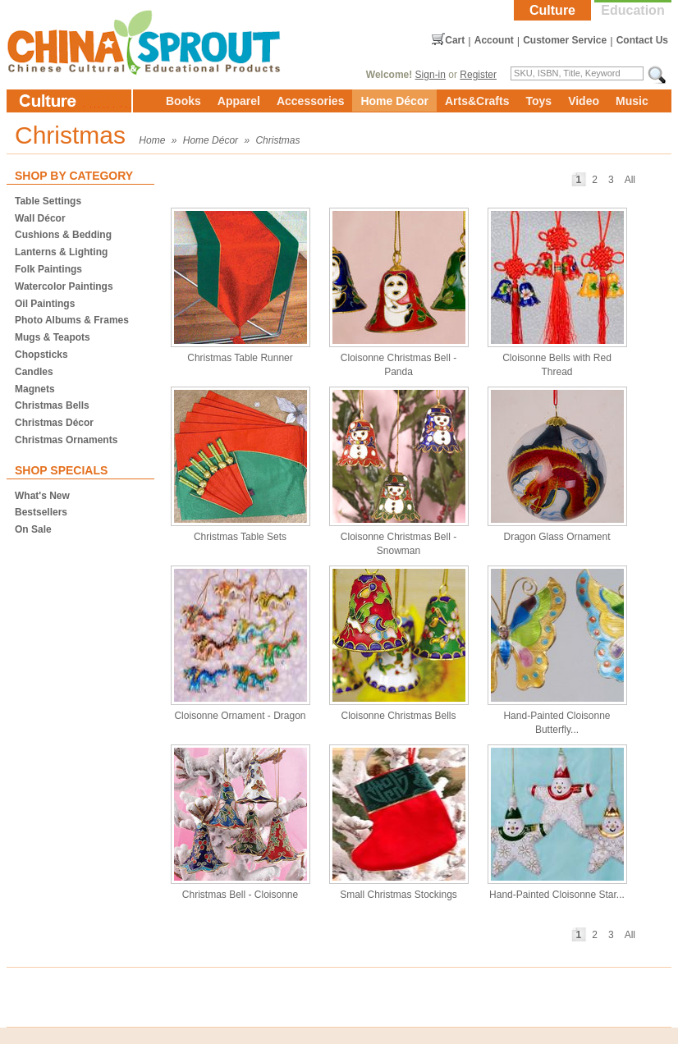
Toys (538, 101)
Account (494, 40)
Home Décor (394, 101)
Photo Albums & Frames (72, 320)
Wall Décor (40, 218)
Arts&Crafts (477, 101)
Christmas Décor (54, 422)
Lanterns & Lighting (61, 252)
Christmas (277, 140)
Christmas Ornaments (66, 440)
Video (583, 101)
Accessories (311, 101)
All (630, 179)
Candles (34, 372)
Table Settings (48, 201)
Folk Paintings (48, 269)
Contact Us (642, 40)
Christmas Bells (52, 405)
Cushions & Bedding (63, 234)
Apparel (239, 101)
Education (632, 10)
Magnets (35, 389)
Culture (552, 10)
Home (152, 140)
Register (478, 74)
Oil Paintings (45, 303)
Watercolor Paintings (64, 286)
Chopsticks (41, 354)
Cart (455, 40)
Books (183, 101)
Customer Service (565, 40)
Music (632, 101)
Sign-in (430, 74)
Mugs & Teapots (52, 337)
